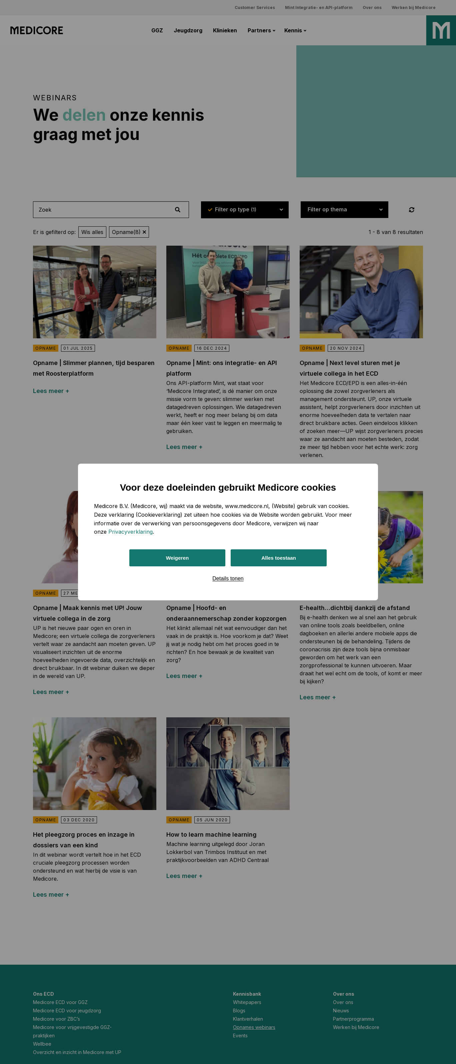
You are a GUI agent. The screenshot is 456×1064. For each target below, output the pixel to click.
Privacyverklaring (130, 531)
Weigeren (177, 558)
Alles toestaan (279, 558)
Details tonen (227, 579)
